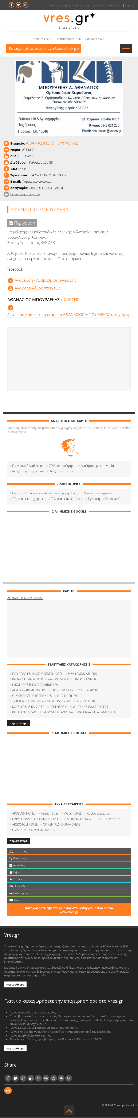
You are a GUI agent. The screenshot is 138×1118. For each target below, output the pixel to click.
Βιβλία (16, 872)
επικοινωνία (114, 5)
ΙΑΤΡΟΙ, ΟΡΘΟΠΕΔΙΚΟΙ (47, 188)
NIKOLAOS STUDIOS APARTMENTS (35, 685)
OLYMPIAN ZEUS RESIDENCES (32, 696)
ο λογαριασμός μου (63, 5)
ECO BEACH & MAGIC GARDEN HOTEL (37, 674)
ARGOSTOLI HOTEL (25, 825)
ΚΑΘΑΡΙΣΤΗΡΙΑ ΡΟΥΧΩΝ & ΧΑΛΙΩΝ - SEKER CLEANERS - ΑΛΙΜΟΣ (54, 680)
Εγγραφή (94, 499)
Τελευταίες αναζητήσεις (67, 499)
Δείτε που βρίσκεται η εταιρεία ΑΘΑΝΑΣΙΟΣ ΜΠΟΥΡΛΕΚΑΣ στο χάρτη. (68, 314)
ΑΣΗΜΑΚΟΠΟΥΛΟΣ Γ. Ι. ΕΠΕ (84, 819)
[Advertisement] (69, 359)
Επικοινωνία (113, 499)
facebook (15, 269)
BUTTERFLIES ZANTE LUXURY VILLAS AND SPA (42, 713)
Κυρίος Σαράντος (98, 814)
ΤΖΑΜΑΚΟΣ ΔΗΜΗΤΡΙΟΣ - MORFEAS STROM (41, 702)
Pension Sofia (50, 814)
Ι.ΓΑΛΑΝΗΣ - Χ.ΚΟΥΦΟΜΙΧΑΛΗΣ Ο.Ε (35, 830)
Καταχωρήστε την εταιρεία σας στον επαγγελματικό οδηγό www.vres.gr (69, 910)
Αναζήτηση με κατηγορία (97, 466)
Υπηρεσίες (105, 494)
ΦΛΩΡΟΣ (114, 819)
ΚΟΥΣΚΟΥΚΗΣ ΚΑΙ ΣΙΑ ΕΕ (28, 707)
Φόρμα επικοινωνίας (36, 182)
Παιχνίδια (18, 886)
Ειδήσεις (17, 879)
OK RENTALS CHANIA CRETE (61, 825)
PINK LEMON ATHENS (82, 674)
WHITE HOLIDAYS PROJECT (90, 707)
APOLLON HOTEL (23, 814)
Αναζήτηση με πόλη (62, 472)
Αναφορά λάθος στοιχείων (38, 288)
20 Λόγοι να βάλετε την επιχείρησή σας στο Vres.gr (60, 494)
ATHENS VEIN (58, 707)
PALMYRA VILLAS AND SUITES (97, 713)
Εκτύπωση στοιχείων (25, 194)
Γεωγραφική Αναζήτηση (28, 466)
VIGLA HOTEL (73, 814)
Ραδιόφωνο (19, 893)
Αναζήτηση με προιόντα (28, 472)
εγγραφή (83, 5)
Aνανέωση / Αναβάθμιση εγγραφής (45, 280)
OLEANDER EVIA (67, 696)
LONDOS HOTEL (86, 702)
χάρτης (129, 5)
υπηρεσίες (98, 5)
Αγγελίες (17, 865)
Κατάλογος (19, 858)
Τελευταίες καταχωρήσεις (29, 499)
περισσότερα (18, 723)
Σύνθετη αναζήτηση (62, 466)
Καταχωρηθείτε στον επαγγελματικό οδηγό (45, 48)
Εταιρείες (18, 851)
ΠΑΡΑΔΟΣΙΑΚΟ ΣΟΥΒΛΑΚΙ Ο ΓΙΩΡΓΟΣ (36, 819)
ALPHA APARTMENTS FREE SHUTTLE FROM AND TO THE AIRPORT (55, 691)
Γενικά (16, 494)
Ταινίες (16, 900)
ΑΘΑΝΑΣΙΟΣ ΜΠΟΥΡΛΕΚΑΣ (25, 598)
